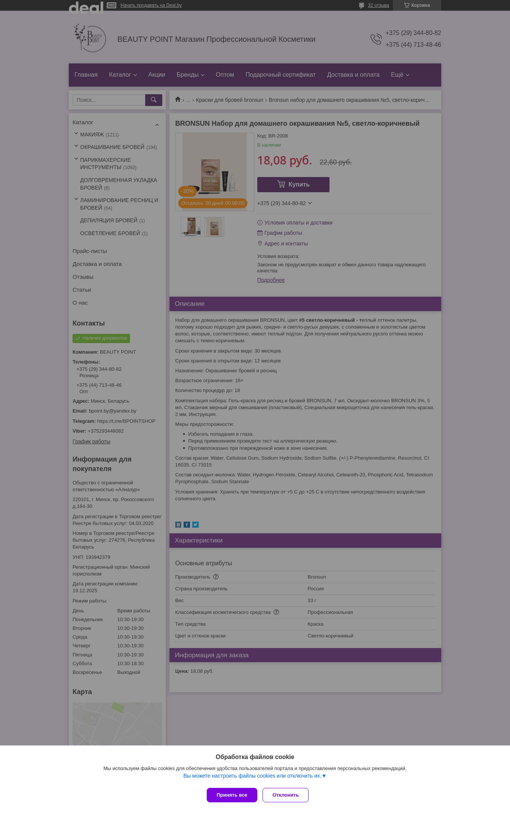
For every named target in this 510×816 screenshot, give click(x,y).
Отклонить (288, 795)
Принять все (232, 795)
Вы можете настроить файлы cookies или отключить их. (252, 778)
